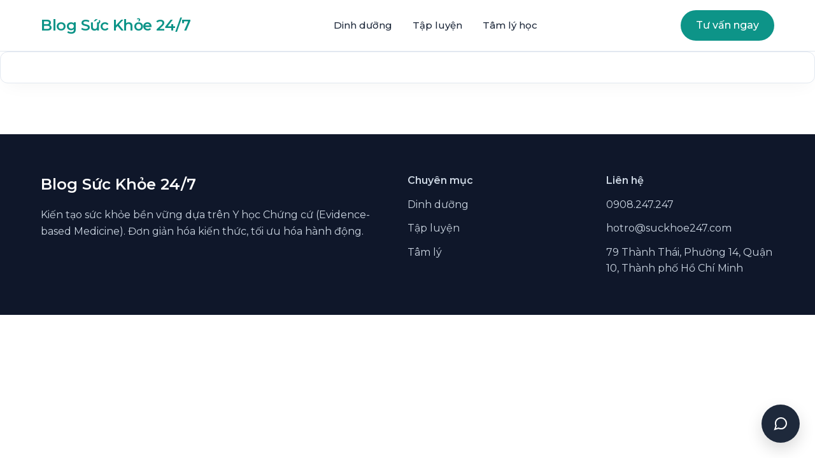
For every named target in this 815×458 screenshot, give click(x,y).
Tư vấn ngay (727, 25)
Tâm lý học (510, 25)
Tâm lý (425, 252)
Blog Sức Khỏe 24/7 (115, 25)
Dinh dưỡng (363, 25)
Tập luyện (437, 25)
